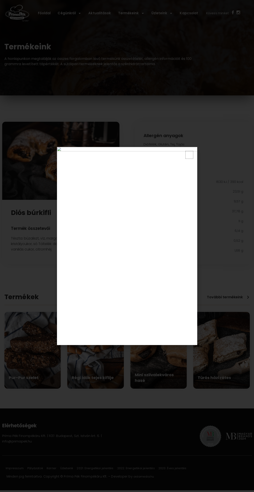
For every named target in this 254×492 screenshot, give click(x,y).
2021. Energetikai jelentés (108, 468)
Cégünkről (69, 13)
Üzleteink (162, 13)
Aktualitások (99, 13)
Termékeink (131, 13)
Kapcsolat (189, 13)
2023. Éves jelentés (193, 468)
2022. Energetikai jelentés (153, 468)
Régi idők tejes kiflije (93, 377)
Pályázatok (40, 468)
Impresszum (17, 468)
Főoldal (44, 13)
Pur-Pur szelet (24, 377)
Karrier (60, 468)
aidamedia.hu (144, 476)
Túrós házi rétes (214, 377)
